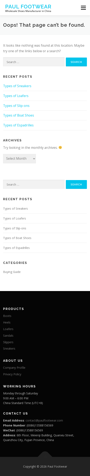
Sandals (8, 335)
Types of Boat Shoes (18, 115)
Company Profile (14, 368)
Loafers (8, 329)
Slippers (8, 342)
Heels (7, 322)
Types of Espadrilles (18, 125)
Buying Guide (12, 272)
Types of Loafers (15, 96)
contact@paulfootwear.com (44, 420)
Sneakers (9, 348)
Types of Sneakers (17, 86)
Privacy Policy (12, 374)
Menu (83, 7)
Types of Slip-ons (16, 105)
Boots (7, 316)
